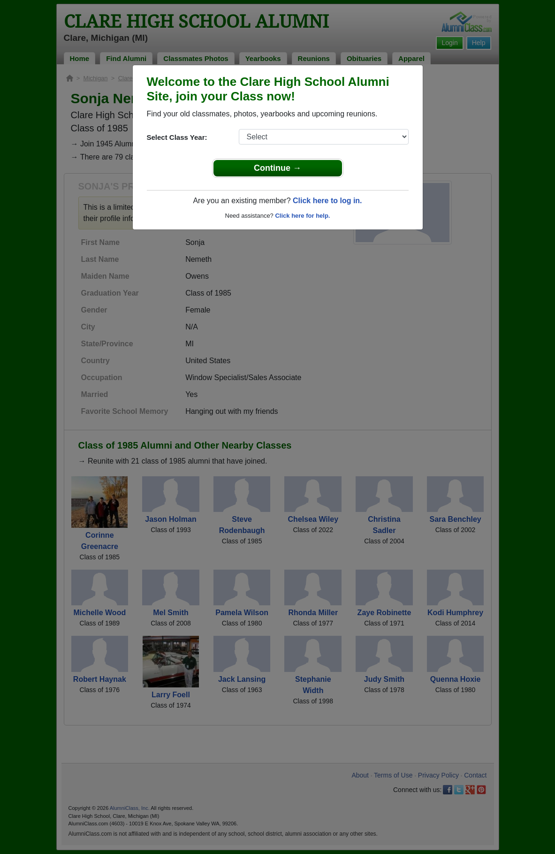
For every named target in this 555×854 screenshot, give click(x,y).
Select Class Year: (177, 137)
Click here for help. (302, 215)
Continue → (277, 168)
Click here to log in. (327, 201)
